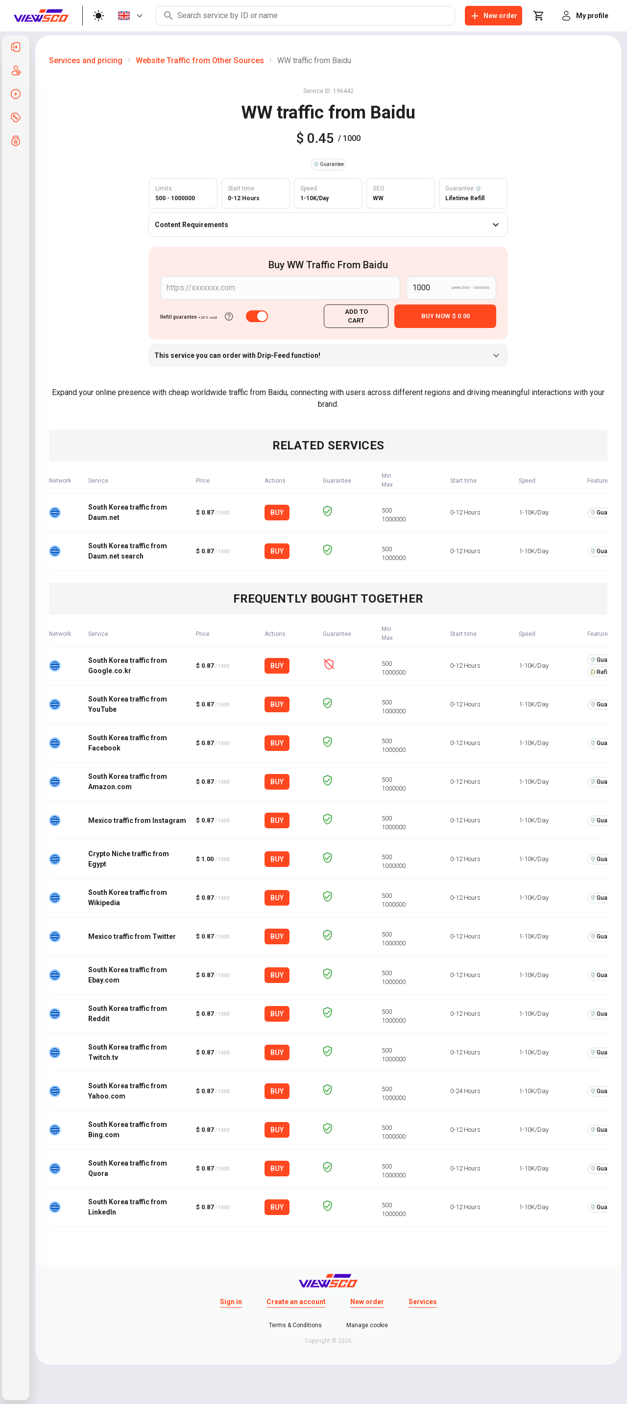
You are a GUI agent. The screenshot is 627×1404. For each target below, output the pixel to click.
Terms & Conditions (295, 1325)
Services (423, 1302)
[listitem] (15, 47)
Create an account (296, 1302)
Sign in (231, 1302)
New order (367, 1302)
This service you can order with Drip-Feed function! (328, 355)
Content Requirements (328, 225)
